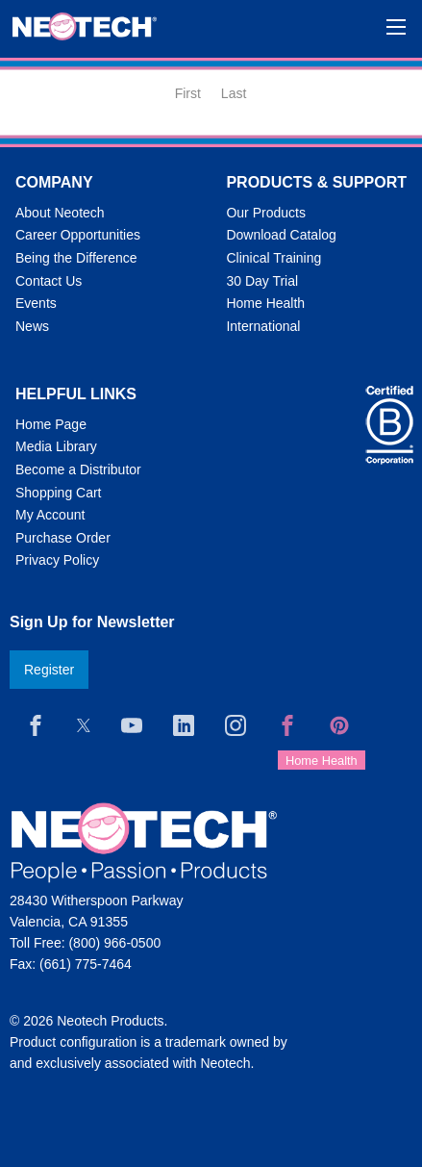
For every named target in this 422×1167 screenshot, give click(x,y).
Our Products (265, 212)
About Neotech (60, 212)
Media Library (56, 446)
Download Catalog (280, 234)
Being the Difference (76, 258)
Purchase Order (63, 537)
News (32, 326)
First (188, 93)
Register (49, 669)
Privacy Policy (57, 560)
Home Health (265, 303)
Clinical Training (273, 258)
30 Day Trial (262, 281)
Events (36, 303)
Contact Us (48, 281)
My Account (50, 514)
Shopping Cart (58, 492)
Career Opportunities (77, 234)
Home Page (51, 424)
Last (233, 93)
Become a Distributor (78, 469)
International (263, 326)
